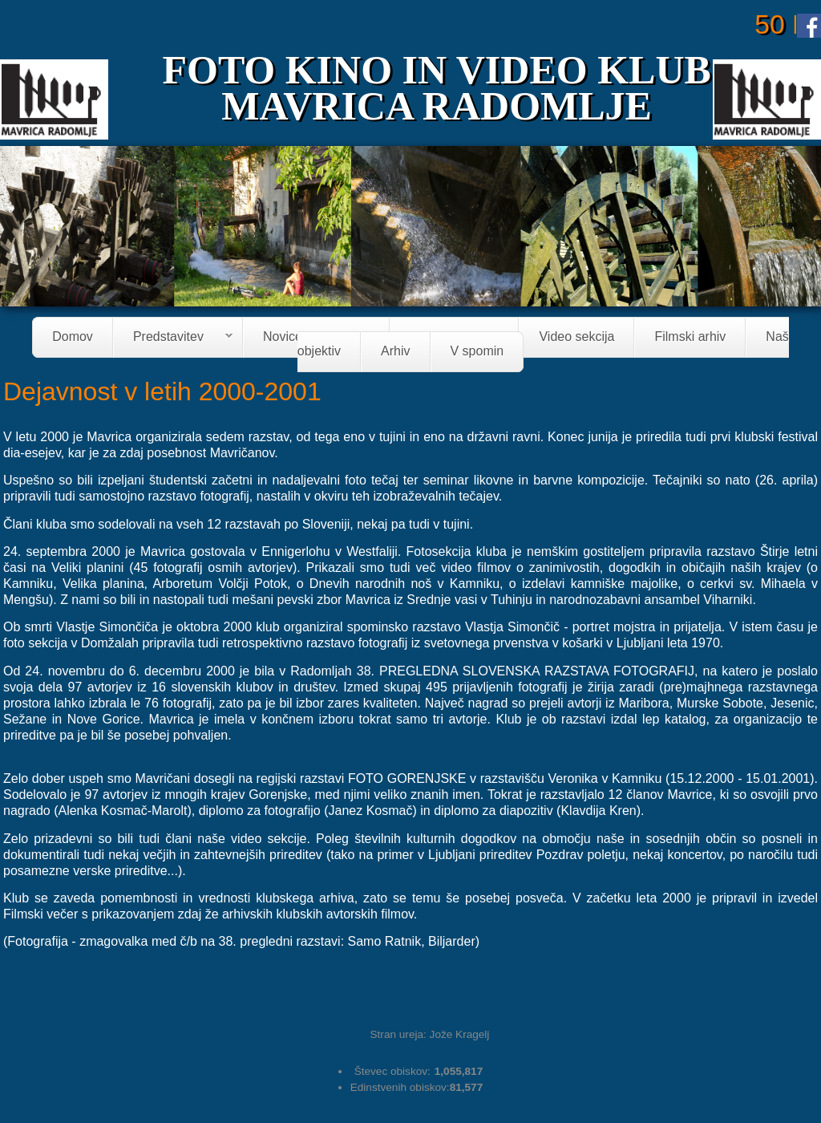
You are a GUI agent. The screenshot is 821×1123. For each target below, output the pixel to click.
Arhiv (395, 352)
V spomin (477, 352)
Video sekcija (576, 337)
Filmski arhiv (690, 337)
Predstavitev (173, 338)
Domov (72, 337)
